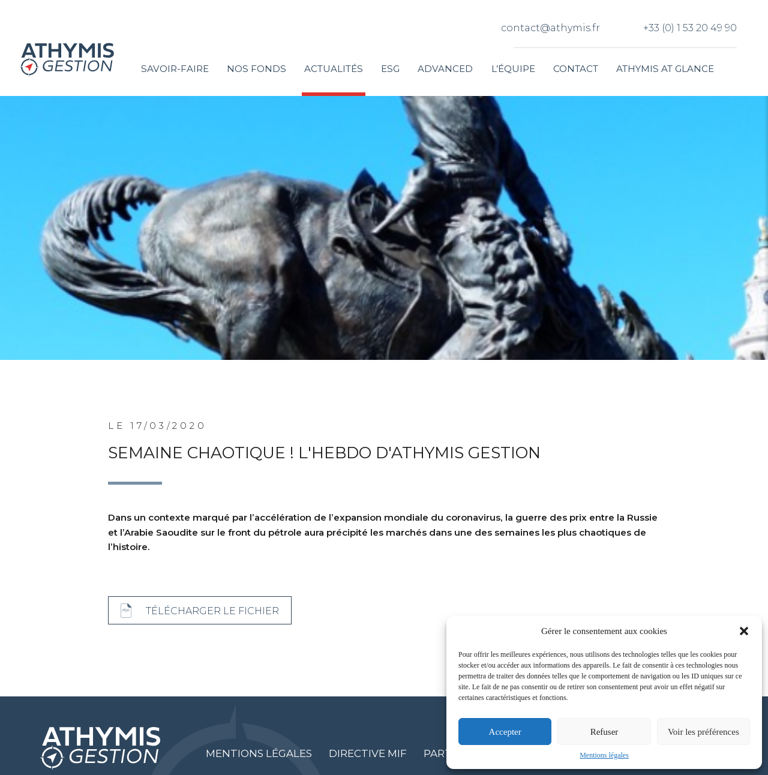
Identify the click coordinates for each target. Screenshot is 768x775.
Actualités (333, 68)
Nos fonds (256, 68)
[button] (744, 631)
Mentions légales (604, 755)
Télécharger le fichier (212, 611)
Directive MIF (368, 753)
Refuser (604, 732)
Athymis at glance (665, 68)
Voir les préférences (703, 732)
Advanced (445, 68)
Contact (575, 68)
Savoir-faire (175, 68)
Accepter (505, 732)
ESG (390, 68)
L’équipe (513, 68)
